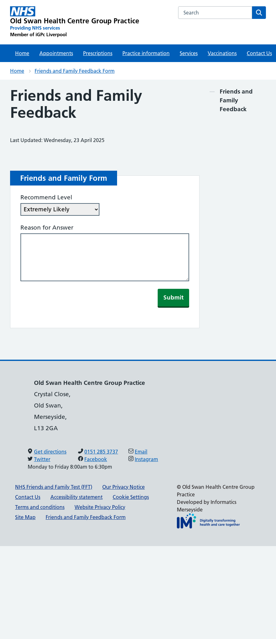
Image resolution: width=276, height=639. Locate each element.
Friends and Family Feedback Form (75, 71)
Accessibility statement (76, 497)
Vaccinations (222, 53)
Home (22, 53)
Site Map (25, 517)
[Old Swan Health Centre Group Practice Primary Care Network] (74, 22)
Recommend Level (46, 197)
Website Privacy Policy (100, 507)
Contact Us (27, 497)
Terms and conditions (40, 507)
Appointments (56, 53)
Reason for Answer (46, 227)
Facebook (95, 459)
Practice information (146, 53)
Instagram (146, 459)
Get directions (50, 451)
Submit (173, 297)
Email (141, 451)
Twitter (42, 459)
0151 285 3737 (101, 451)
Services (189, 53)
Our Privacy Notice (123, 487)
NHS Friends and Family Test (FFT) (53, 487)
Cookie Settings (131, 497)
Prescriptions (97, 53)
